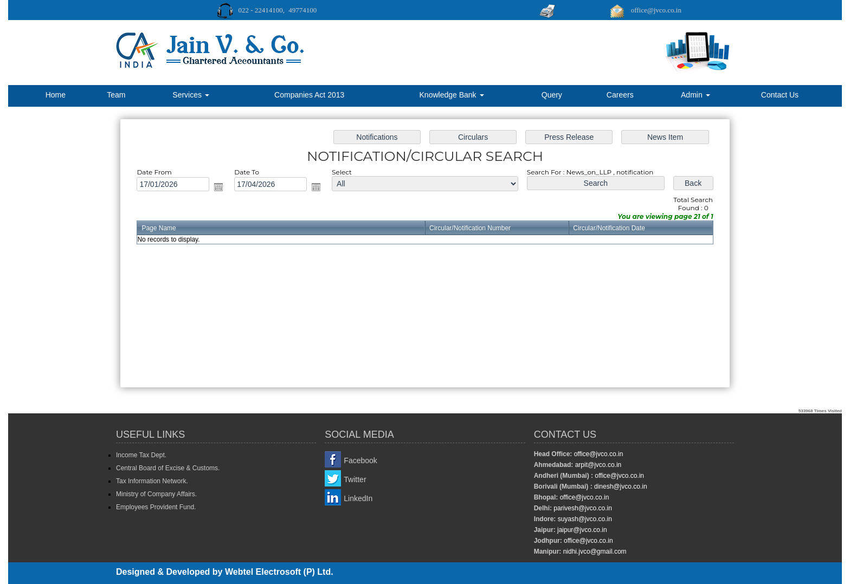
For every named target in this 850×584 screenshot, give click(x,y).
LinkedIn (358, 498)
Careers (620, 94)
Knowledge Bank (452, 94)
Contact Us (780, 94)
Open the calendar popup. (226, 189)
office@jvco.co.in (597, 454)
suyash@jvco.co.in (584, 519)
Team (116, 94)
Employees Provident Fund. (156, 507)
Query (552, 94)
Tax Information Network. (152, 481)
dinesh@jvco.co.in (620, 486)
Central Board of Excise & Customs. (168, 468)
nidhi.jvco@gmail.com (593, 551)
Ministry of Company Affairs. (156, 494)
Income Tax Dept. (141, 455)
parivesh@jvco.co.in (582, 508)
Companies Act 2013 (309, 94)
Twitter (355, 479)
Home (56, 94)
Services (190, 94)
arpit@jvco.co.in (597, 465)
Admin (695, 94)
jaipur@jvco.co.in (581, 530)
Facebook (360, 460)
